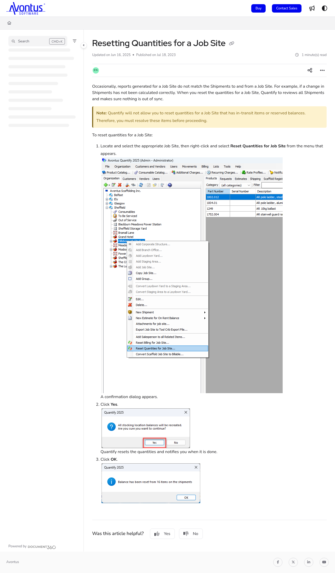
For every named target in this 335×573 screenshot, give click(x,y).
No (190, 534)
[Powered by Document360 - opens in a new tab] (32, 547)
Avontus (12, 562)
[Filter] (74, 41)
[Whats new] (312, 8)
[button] (37, 41)
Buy (258, 8)
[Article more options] (322, 70)
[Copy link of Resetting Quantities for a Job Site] (231, 44)
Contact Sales (286, 8)
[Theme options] (324, 8)
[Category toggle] (84, 45)
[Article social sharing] (310, 70)
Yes (162, 534)
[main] (209, 291)
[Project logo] (25, 8)
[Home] (9, 23)
